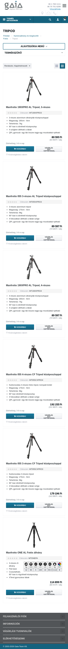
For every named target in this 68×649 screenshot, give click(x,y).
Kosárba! (21, 149)
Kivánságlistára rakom (17, 154)
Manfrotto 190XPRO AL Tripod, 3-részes (28, 107)
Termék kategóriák (12, 20)
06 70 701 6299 (54, 6)
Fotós (5, 39)
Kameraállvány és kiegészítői (26, 36)
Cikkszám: (24, 113)
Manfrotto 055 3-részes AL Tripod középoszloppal (33, 196)
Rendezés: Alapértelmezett (17, 66)
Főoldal (6, 36)
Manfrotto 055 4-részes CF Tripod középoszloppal (33, 374)
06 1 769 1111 (54, 4)
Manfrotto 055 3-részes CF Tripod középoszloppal (33, 463)
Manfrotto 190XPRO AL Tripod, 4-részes (28, 285)
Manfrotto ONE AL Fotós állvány (24, 552)
